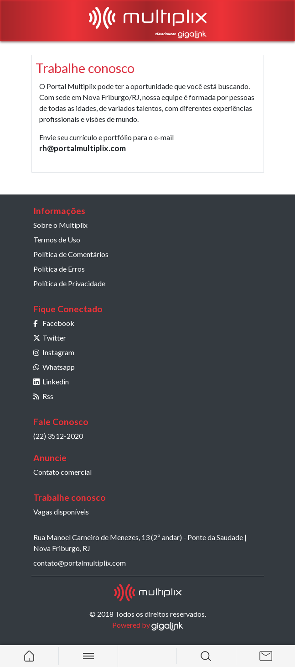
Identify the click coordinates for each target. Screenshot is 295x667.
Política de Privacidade (69, 283)
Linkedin (51, 381)
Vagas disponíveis (61, 511)
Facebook (53, 323)
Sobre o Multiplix (60, 225)
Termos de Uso (56, 239)
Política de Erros (59, 268)
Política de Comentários (71, 254)
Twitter (49, 337)
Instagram (53, 352)
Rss (43, 396)
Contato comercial (62, 471)
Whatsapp (54, 366)
